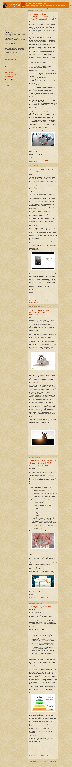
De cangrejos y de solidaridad (41, 607)
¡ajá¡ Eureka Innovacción (10, 69)
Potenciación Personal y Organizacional (13, 74)
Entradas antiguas (53, 761)
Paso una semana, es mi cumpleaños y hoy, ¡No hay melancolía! (41, 312)
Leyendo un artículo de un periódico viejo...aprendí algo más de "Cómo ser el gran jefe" (42, 16)
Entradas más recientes (34, 761)
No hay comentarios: (33, 161)
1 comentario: (52, 452)
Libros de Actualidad (9, 72)
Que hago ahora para (9, 76)
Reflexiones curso (8, 61)
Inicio (44, 761)
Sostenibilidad (7, 62)
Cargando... (7, 82)
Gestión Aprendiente (9, 70)
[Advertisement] (13, 19)
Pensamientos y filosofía (10, 59)
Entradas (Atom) (37, 764)
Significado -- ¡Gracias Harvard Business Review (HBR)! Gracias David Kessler (42, 463)
